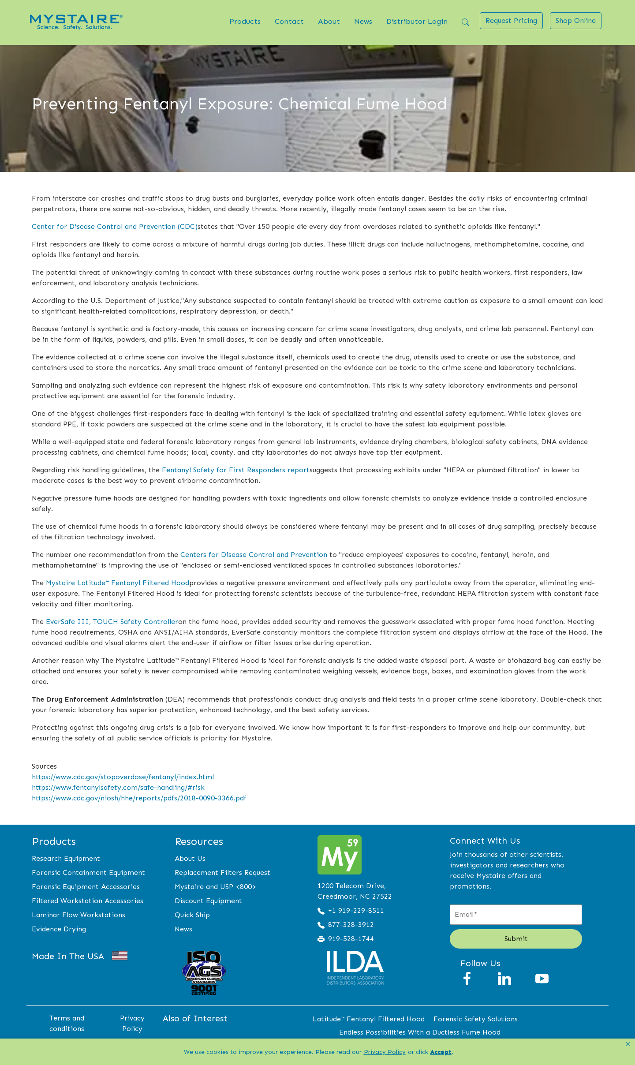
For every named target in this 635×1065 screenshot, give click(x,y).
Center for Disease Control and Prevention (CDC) (115, 226)
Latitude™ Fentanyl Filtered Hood (369, 1019)
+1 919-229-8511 (356, 910)
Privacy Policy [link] (385, 1052)
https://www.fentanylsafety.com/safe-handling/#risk (118, 787)
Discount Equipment (208, 901)
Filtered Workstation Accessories (87, 901)
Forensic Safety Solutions (475, 1019)
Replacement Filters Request (222, 872)
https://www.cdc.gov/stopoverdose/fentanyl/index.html (123, 777)
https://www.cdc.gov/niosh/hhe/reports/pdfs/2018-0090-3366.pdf (139, 798)
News (363, 21)
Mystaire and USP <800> (215, 886)
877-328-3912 (351, 924)
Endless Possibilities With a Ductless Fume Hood (420, 1032)
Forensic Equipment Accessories (86, 886)
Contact (289, 21)
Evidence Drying (59, 929)
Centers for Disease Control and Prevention (253, 554)
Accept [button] (441, 1052)
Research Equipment (66, 858)
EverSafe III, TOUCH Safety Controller (112, 621)
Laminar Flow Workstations (78, 915)
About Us (190, 858)
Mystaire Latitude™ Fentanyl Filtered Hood (117, 583)
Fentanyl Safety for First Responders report (236, 470)
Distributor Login (417, 21)
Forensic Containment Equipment (88, 872)
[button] (628, 1044)
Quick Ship (192, 915)
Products (245, 21)
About (329, 21)
